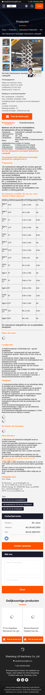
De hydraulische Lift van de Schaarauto (17, 504)
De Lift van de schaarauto (12, 509)
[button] (6, 70)
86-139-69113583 (35, 2)
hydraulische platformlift (28, 30)
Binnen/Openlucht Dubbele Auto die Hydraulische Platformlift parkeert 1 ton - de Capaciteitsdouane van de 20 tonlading (33, 629)
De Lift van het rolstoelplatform (14, 500)
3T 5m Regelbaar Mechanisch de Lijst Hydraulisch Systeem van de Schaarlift (11, 629)
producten (12, 30)
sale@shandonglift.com (11, 2)
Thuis (4, 30)
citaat (39, 6)
